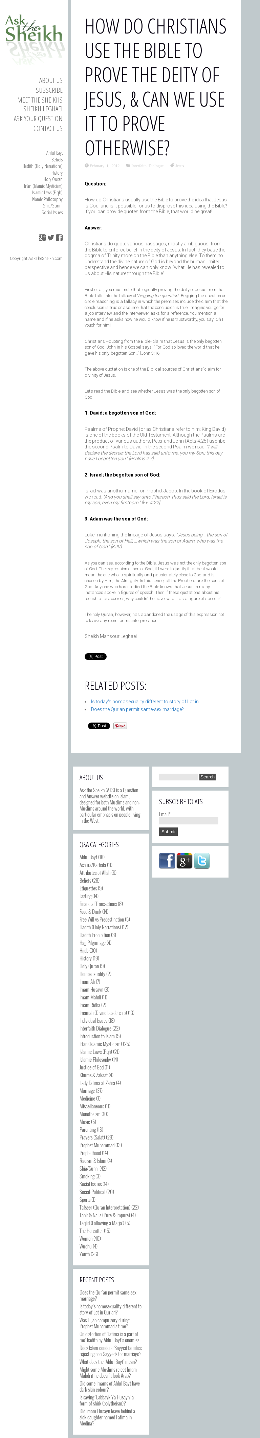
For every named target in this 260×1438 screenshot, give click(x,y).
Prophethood (90, 1152)
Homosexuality (92, 973)
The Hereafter (91, 1230)
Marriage (87, 1090)
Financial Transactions (98, 903)
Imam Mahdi (90, 997)
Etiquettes (88, 888)
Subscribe (49, 90)
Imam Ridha (90, 1005)
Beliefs (57, 159)
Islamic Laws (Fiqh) (47, 192)
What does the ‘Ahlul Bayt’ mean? (108, 1361)
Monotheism (90, 1114)
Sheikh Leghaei (43, 108)
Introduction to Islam (97, 1036)
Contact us (48, 128)
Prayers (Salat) (92, 1137)
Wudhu (86, 1246)
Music (85, 1121)
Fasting (85, 896)
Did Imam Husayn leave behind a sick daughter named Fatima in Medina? (107, 1417)
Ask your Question (38, 118)
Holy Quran (53, 179)
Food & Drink (90, 911)
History (57, 172)
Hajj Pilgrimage (93, 942)
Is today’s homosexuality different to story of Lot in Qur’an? (111, 1309)
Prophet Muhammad (97, 1145)
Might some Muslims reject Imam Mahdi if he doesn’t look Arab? (108, 1372)
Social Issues (52, 212)
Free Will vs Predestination (102, 919)
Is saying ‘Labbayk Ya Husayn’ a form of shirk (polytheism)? (107, 1400)
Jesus (179, 165)
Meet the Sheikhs (40, 100)
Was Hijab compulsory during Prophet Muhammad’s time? (104, 1323)
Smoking (87, 1176)
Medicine (87, 1098)
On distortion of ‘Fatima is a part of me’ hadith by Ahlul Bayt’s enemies (109, 1337)
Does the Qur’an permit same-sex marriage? (108, 1295)
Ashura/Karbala (93, 864)
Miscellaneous (92, 1106)
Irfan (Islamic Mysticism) (43, 185)
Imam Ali (87, 981)
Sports (85, 1199)
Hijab (84, 950)
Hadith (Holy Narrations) (43, 165)
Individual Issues (93, 1020)
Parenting (88, 1129)
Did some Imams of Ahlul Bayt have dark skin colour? (110, 1386)
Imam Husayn (91, 989)
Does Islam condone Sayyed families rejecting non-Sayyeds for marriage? (111, 1350)
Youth (85, 1254)
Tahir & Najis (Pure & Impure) (105, 1215)
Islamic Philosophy (47, 199)
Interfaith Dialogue (147, 165)
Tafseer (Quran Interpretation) (105, 1207)
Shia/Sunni (53, 205)
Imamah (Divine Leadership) (103, 1012)
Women (86, 1238)
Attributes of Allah (95, 872)
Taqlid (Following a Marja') (102, 1222)
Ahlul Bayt (54, 152)
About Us (51, 80)
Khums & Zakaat (94, 1075)
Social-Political (92, 1191)
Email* (188, 817)
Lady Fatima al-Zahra (97, 1082)
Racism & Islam (93, 1160)
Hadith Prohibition (95, 934)
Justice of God (92, 1067)
